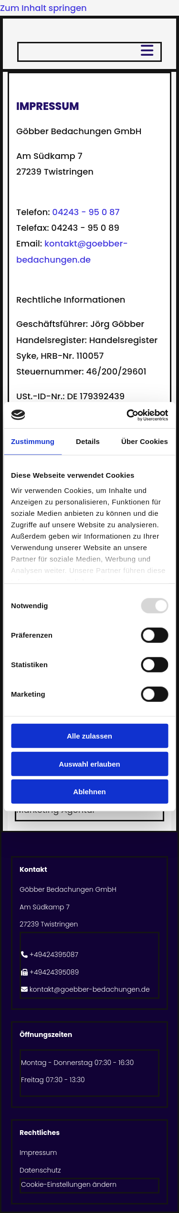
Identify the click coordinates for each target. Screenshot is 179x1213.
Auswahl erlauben (89, 763)
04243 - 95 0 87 (85, 212)
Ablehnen (89, 792)
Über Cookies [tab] (144, 441)
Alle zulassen (89, 736)
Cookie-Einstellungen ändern (68, 1184)
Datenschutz (40, 1170)
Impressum (38, 1152)
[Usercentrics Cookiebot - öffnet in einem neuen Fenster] (127, 415)
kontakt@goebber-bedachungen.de (90, 989)
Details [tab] (88, 441)
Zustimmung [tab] (32, 441)
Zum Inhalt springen (43, 8)
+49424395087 (54, 954)
